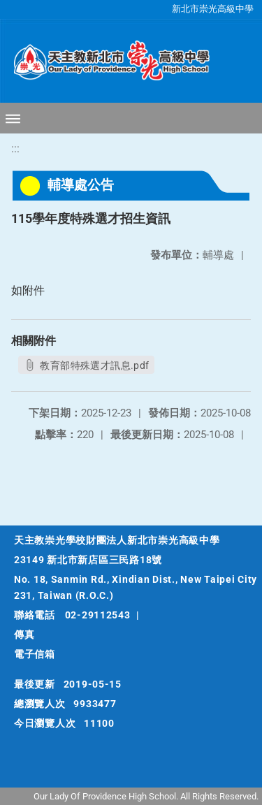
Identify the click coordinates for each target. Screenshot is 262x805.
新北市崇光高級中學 (213, 8)
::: (15, 148)
